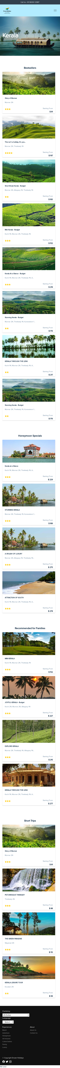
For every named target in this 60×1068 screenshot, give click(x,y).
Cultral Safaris (7, 1041)
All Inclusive (6, 1038)
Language (6, 1018)
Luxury (4, 1047)
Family (4, 1044)
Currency (6, 1011)
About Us (33, 1030)
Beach (4, 1030)
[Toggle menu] (55, 10)
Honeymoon (6, 1036)
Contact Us (33, 1033)
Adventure (5, 1033)
